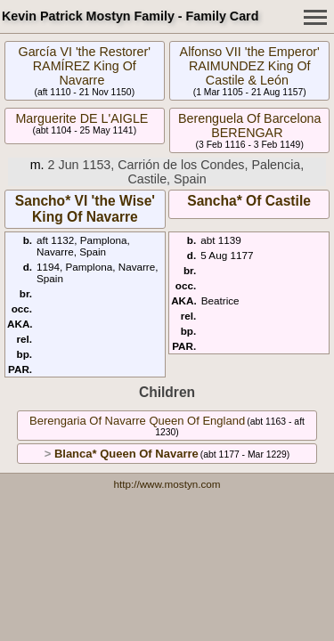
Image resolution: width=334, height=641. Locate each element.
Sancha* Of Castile (249, 200)
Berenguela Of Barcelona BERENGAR (250, 125)
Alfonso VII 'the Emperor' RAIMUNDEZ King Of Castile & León (250, 66)
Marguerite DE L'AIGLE (81, 118)
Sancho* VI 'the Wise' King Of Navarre (85, 208)
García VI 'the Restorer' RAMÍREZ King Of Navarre (85, 66)
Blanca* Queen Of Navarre (126, 453)
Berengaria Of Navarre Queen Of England (137, 420)
